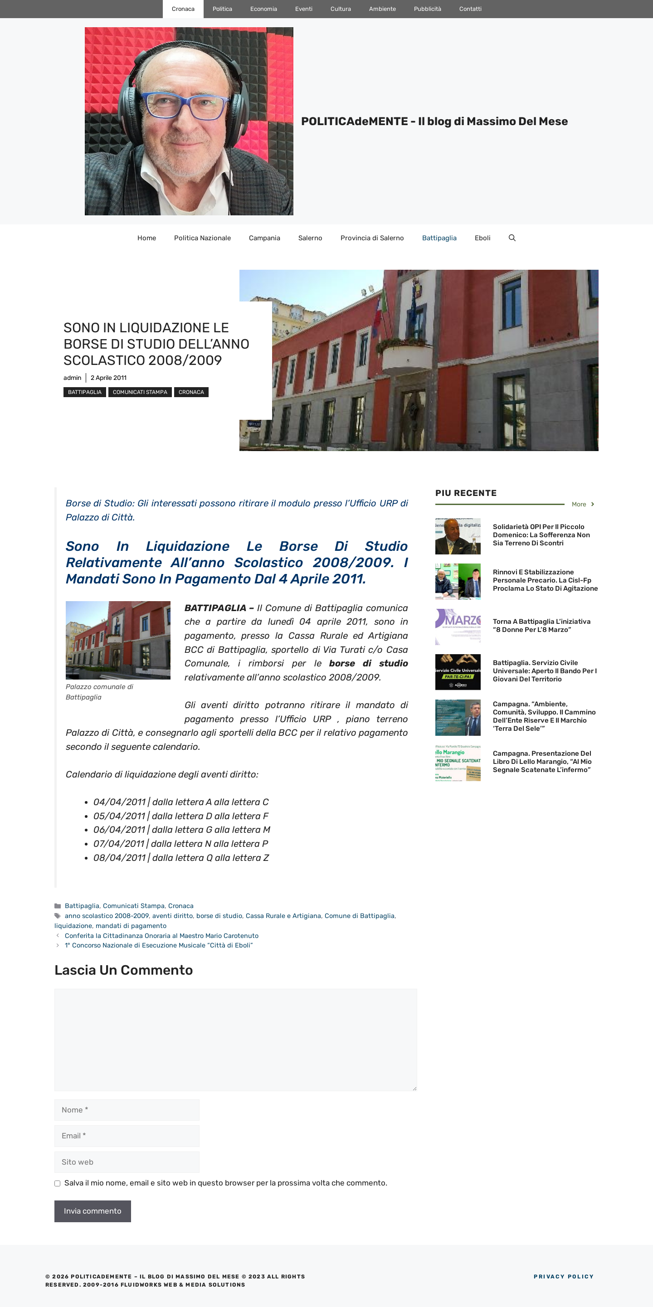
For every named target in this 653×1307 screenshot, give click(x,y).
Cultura (341, 8)
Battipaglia (439, 238)
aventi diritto (172, 916)
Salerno (310, 238)
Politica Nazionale (202, 238)
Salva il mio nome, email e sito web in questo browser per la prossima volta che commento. (225, 1182)
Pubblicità (427, 8)
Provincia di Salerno (372, 238)
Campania (264, 238)
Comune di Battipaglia (360, 916)
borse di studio (219, 916)
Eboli (483, 238)
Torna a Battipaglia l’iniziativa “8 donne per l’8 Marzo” (542, 625)
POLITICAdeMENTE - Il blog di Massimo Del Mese (434, 121)
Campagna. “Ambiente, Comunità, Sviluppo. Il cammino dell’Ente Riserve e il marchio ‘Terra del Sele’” (544, 716)
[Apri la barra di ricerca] (512, 238)
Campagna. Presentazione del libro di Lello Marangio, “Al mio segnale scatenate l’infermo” (542, 761)
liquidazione (73, 926)
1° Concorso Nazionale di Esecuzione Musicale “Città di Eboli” (159, 945)
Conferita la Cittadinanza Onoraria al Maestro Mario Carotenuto (161, 936)
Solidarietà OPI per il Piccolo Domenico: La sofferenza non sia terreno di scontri (541, 535)
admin (72, 378)
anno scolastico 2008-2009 (107, 916)
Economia (263, 8)
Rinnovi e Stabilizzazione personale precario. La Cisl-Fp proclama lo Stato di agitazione (545, 580)
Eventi (303, 8)
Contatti (470, 8)
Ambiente (382, 8)
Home (146, 238)
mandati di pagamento (131, 926)
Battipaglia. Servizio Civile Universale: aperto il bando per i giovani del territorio (545, 671)
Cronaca (183, 8)
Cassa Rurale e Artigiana (283, 916)
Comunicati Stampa (140, 392)
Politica (222, 8)
